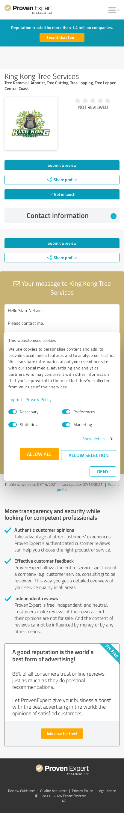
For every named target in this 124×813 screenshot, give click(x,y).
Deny (103, 471)
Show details (93, 438)
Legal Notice (106, 790)
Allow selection (89, 455)
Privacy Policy (38, 399)
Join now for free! (62, 733)
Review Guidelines (22, 790)
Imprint (15, 399)
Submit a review (62, 165)
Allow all (39, 453)
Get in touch (62, 194)
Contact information (72, 215)
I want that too (60, 37)
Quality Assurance (53, 790)
